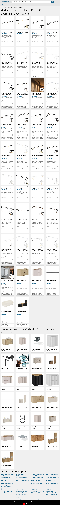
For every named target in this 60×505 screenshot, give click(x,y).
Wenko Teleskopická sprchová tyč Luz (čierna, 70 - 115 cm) (51, 282)
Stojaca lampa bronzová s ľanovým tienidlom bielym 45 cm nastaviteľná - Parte (52, 476)
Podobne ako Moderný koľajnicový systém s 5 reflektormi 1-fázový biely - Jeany (22, 76)
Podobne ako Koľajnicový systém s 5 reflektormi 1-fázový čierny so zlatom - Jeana (37, 169)
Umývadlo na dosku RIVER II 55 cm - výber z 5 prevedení (7, 313)
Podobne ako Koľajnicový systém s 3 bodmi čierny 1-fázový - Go (7, 294)
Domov (2, 7)
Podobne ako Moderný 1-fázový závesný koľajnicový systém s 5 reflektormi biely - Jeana (51, 76)
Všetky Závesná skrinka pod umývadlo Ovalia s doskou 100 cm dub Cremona (22, 294)
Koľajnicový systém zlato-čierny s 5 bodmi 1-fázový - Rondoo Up (22, 32)
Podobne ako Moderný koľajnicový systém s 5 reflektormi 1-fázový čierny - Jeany (37, 45)
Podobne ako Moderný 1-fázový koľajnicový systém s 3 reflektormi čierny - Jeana (7, 138)
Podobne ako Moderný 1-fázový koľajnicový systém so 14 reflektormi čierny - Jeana (6, 232)
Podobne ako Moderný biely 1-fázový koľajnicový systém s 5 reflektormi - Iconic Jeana (37, 76)
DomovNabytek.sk (6, 1)
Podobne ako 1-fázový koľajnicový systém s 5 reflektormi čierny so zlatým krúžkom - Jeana (22, 200)
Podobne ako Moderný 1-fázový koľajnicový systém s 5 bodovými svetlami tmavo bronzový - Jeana (7, 169)
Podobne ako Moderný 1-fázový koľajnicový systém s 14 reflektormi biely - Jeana (22, 263)
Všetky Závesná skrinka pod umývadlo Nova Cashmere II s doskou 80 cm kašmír (37, 294)
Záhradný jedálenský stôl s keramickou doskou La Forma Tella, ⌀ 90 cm (7, 491)
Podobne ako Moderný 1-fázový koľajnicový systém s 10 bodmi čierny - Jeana (6, 45)
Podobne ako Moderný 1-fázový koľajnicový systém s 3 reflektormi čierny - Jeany (37, 138)
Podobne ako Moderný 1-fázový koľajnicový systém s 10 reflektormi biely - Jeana (37, 263)
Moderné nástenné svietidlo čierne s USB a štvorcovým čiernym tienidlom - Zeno (37, 476)
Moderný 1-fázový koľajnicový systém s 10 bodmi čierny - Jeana (7, 32)
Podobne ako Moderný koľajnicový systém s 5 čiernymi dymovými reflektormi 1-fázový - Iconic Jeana (52, 138)
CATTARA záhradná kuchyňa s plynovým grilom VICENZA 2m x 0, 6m (37, 491)
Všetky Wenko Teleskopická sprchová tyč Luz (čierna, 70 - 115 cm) (52, 294)
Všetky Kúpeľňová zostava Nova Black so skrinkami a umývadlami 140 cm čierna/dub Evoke (22, 325)
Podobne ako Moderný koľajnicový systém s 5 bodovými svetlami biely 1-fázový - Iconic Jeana (52, 107)
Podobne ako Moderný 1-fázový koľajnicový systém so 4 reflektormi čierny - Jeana (22, 232)
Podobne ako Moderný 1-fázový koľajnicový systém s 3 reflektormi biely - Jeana (52, 200)
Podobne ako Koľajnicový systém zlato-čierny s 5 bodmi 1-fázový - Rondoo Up (22, 45)
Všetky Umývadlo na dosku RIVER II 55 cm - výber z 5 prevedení (7, 325)
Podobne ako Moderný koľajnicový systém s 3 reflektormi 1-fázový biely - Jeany (7, 263)
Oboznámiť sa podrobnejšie (31, 503)
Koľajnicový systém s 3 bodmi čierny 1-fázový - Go (7, 282)
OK (24, 503)
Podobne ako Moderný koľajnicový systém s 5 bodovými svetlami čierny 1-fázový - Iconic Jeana (52, 45)
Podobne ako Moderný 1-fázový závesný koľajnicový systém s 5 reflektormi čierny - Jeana (6, 76)
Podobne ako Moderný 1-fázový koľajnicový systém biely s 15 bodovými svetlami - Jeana (51, 263)
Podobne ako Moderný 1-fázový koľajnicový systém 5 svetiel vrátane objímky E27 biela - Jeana (37, 200)
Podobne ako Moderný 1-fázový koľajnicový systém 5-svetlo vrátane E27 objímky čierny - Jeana (22, 107)
